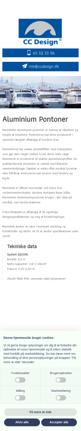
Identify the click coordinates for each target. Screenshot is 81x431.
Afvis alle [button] (22, 422)
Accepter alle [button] (59, 422)
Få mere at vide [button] (41, 412)
